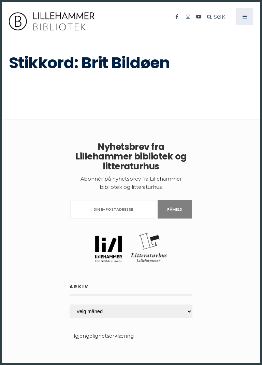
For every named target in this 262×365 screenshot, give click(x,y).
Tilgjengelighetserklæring (102, 336)
